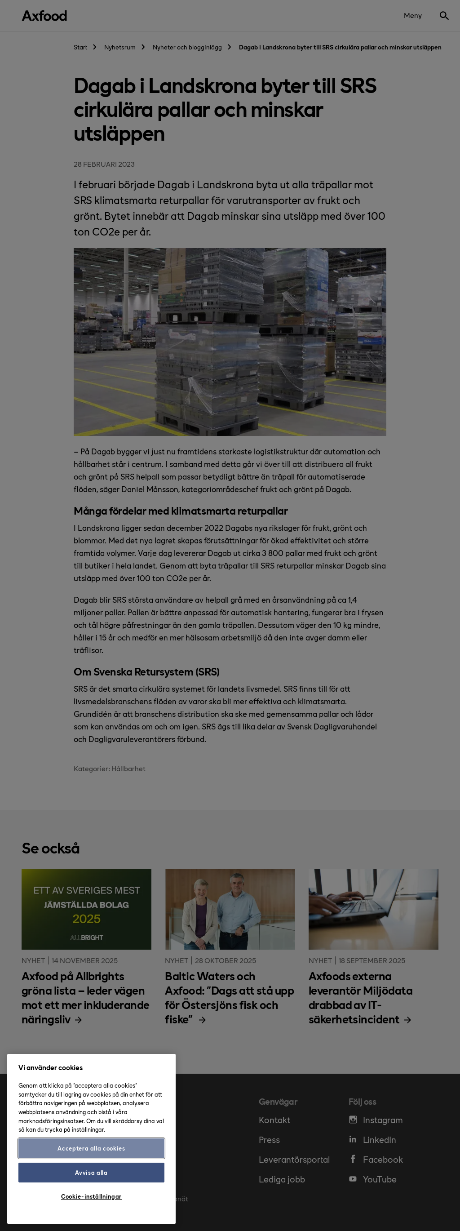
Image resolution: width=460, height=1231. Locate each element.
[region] (91, 1139)
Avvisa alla (91, 1172)
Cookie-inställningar (91, 1196)
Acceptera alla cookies (91, 1148)
